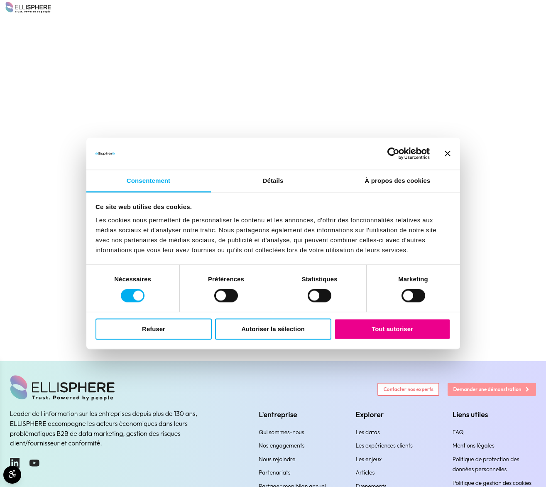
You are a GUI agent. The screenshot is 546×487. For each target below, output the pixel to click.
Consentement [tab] (148, 180)
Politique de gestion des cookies (492, 483)
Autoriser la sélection (273, 328)
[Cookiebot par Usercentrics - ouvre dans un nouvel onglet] (393, 154)
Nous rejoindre (277, 459)
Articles (365, 472)
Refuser (153, 328)
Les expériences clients (383, 445)
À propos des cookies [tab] (398, 180)
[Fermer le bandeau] (448, 154)
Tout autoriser (392, 328)
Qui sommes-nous (281, 432)
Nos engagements (281, 445)
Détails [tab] (273, 180)
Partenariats (274, 472)
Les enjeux (368, 459)
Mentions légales (474, 445)
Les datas (367, 432)
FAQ (458, 432)
